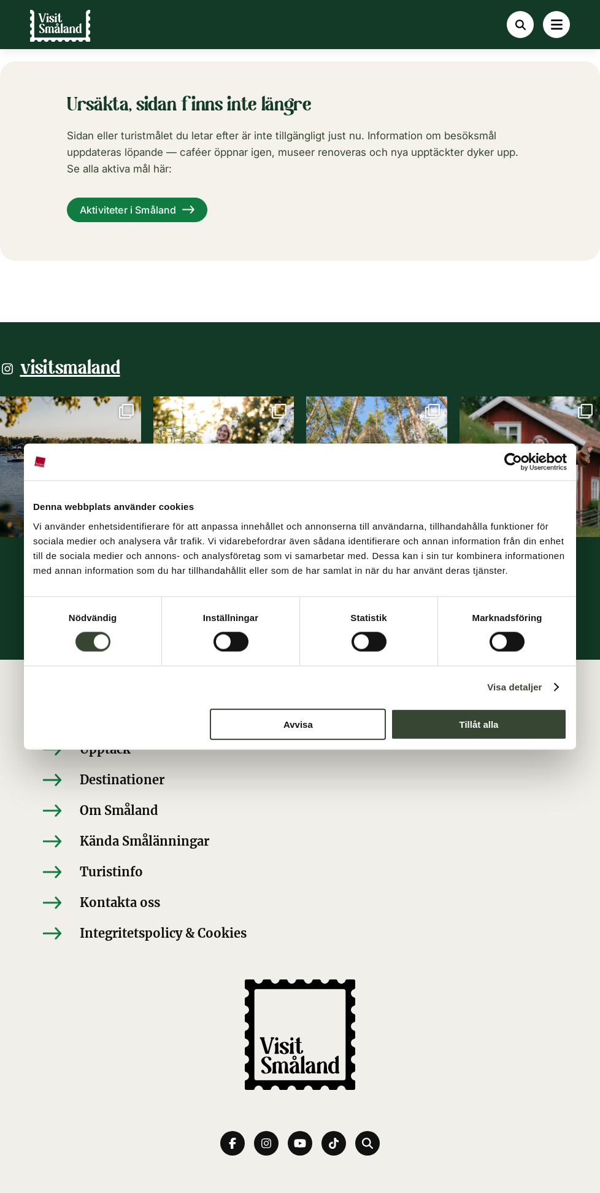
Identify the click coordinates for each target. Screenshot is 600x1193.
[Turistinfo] (299, 872)
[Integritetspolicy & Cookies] (299, 933)
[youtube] (300, 1143)
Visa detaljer (514, 687)
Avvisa (298, 724)
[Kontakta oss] (299, 903)
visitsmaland (70, 369)
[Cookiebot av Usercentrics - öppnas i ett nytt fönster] (513, 462)
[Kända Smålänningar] (299, 841)
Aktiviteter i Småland (128, 210)
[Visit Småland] (60, 31)
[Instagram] (266, 1143)
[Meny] (556, 24)
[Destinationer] (299, 780)
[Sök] (520, 24)
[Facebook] (232, 1143)
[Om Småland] (299, 810)
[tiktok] (333, 1143)
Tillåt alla (478, 724)
